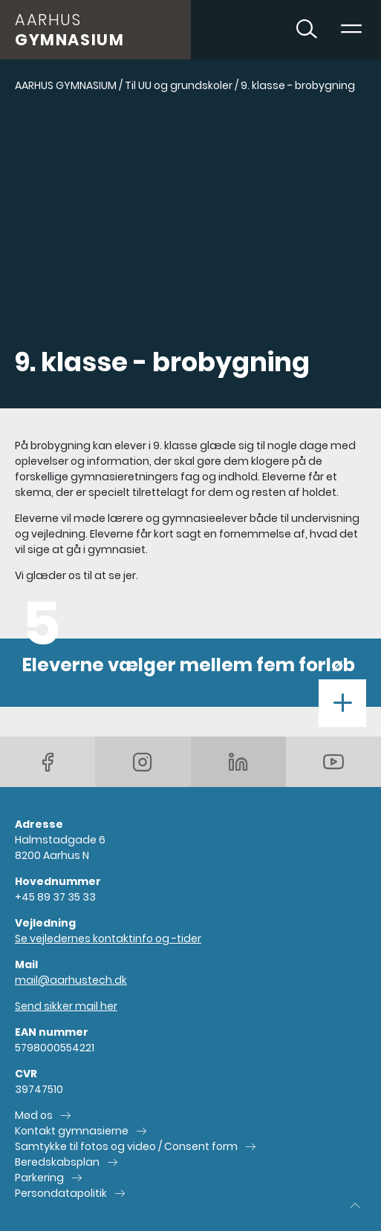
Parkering (39, 1177)
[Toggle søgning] (307, 30)
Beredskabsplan (57, 1162)
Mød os (34, 1115)
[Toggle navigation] (351, 30)
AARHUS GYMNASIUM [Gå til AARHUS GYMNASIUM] (66, 85)
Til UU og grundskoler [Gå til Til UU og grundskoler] (178, 85)
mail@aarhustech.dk (71, 980)
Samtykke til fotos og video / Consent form (126, 1146)
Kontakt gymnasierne (71, 1130)
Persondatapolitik (61, 1193)
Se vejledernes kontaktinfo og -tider (108, 938)
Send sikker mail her (66, 1006)
